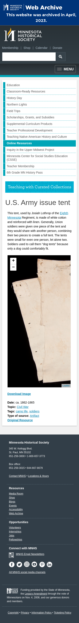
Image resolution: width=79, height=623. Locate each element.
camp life (22, 411)
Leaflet (66, 385)
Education (13, 85)
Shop (27, 47)
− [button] (13, 267)
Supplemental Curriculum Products (29, 124)
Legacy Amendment (36, 593)
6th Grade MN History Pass (25, 172)
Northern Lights (17, 104)
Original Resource (20, 420)
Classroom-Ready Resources (26, 91)
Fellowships (15, 539)
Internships (15, 531)
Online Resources (19, 143)
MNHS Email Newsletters (30, 554)
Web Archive (16, 513)
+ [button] (13, 261)
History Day (14, 98)
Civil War (22, 407)
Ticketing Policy (62, 612)
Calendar (42, 47)
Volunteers (15, 527)
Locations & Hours (38, 476)
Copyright (13, 612)
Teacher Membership (20, 166)
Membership (10, 47)
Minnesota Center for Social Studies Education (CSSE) (37, 157)
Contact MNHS (17, 476)
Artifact (34, 415)
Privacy (25, 612)
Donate (57, 47)
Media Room (16, 493)
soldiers (34, 411)
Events (13, 505)
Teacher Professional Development (29, 130)
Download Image (19, 394)
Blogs (12, 501)
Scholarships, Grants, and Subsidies (30, 117)
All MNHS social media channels (27, 572)
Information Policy (41, 612)
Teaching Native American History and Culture (37, 136)
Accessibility (16, 509)
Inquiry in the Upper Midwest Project (30, 149)
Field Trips (13, 111)
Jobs (11, 535)
